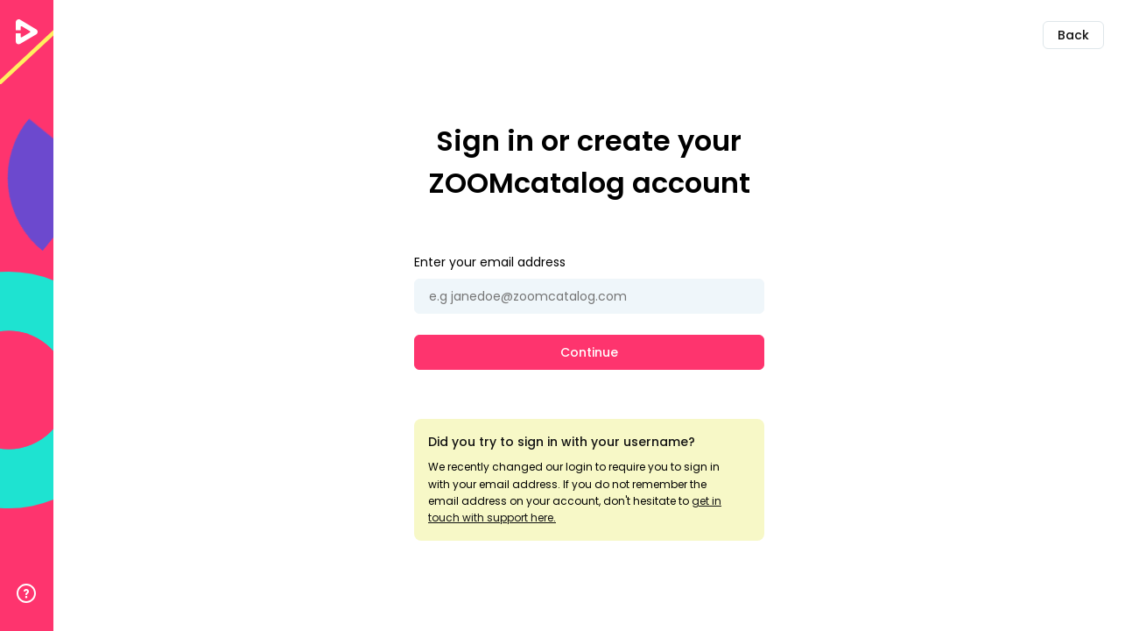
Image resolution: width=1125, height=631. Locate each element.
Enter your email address (490, 262)
